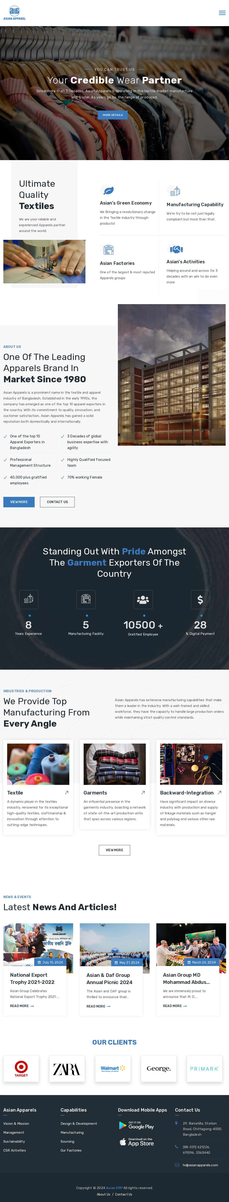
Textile (15, 793)
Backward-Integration (187, 793)
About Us (103, 1194)
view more (19, 502)
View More (114, 850)
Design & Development (79, 1124)
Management (13, 1133)
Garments (95, 793)
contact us (57, 502)
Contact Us (123, 1194)
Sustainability (14, 1141)
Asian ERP (114, 1188)
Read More (22, 1006)
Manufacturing (72, 1133)
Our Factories (71, 1150)
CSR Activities (14, 1150)
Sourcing (67, 1141)
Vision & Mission (16, 1124)
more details (113, 115)
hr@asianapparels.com (200, 1165)
